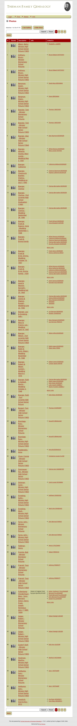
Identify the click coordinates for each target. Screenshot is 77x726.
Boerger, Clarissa (21, 187)
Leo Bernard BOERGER (56, 311)
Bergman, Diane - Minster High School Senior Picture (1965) (23, 101)
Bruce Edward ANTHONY (56, 55)
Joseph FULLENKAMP (55, 599)
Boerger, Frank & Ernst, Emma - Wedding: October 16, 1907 (23, 257)
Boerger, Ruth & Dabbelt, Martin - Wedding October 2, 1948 (23, 385)
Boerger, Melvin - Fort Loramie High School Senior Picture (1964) (23, 338)
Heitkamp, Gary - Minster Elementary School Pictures (22, 677)
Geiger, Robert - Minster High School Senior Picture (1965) (23, 636)
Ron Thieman (42, 724)
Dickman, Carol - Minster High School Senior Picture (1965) (23, 487)
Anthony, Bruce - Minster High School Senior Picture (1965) (23, 75)
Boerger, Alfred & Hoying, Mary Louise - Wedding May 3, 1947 (23, 155)
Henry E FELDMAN (54, 545)
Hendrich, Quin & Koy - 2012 (23, 701)
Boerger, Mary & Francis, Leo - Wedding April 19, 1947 (23, 325)
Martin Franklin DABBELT (56, 387)
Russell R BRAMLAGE (55, 421)
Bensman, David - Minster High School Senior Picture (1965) (23, 88)
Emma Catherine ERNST (56, 253)
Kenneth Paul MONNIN (56, 282)
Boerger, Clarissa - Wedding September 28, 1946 (22, 213)
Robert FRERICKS (54, 552)
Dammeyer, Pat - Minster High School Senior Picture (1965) (23, 474)
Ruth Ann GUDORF (54, 644)
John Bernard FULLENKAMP (57, 597)
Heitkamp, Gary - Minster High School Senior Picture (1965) (23, 691)
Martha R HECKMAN (55, 658)
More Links (50, 247)
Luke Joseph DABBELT (55, 385)
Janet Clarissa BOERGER (56, 281)
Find (18, 17)
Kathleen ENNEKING (55, 495)
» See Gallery (26, 28)
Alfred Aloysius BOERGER (56, 149)
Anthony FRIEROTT (54, 565)
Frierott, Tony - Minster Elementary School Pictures (23, 570)
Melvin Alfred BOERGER (56, 333)
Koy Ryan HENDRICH (55, 699)
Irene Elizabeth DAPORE (56, 223)
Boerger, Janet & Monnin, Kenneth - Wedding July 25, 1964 (23, 287)
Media (26, 17)
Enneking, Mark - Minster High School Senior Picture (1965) (23, 513)
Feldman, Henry (21, 547)
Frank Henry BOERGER (56, 251)
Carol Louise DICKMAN (56, 482)
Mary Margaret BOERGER (56, 300)
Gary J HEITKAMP (54, 671)
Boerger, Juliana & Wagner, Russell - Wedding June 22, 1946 (23, 302)
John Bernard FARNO (55, 521)
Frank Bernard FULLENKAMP (58, 595)
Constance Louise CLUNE (56, 456)
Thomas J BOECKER (55, 109)
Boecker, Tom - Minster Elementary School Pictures (23, 114)
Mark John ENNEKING (55, 508)
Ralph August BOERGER (56, 346)
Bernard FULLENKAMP (56, 593)
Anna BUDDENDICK (55, 449)
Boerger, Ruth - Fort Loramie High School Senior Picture (23, 399)
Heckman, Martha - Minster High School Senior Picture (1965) (23, 662)
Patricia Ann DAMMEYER (56, 469)
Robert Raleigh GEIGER (56, 616)
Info (33, 17)
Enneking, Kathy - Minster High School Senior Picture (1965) (23, 500)
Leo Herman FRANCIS (55, 322)
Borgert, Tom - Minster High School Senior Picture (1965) (23, 413)
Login (10, 17)
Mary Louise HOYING (55, 151)
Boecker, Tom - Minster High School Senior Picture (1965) (23, 127)
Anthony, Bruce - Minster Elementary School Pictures (22, 61)
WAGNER (51, 302)
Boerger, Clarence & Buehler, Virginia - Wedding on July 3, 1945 (23, 177)
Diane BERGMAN (54, 96)
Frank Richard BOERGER (56, 221)
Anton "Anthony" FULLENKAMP (58, 591)
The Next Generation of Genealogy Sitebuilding (30, 721)
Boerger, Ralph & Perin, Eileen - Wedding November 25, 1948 (23, 352)
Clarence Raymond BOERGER (58, 171)
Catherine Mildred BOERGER (57, 164)
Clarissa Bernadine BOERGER (58, 186)
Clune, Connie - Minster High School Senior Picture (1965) (23, 461)
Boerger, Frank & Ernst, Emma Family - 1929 (23, 270)
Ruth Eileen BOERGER (55, 383)
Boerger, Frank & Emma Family (23, 239)
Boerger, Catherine (22, 165)
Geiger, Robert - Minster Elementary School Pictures (22, 622)
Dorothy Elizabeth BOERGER (57, 244)
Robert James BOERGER (56, 362)
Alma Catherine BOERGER (57, 268)
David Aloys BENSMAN (56, 83)
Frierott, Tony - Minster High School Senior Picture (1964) (23, 583)
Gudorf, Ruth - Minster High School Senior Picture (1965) (23, 649)
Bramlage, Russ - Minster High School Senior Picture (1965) (23, 441)
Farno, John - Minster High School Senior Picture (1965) (23, 538)
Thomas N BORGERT (55, 408)
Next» (9, 35)
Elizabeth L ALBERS (55, 44)
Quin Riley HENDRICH (55, 701)
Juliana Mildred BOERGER (56, 298)
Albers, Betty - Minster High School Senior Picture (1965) (23, 47)
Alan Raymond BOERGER (56, 136)
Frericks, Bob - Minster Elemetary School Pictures (23, 557)
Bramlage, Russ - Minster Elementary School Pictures (22, 427)
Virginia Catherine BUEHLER (57, 172)
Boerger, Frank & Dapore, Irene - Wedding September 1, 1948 (23, 227)
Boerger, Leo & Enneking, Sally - (23, 314)
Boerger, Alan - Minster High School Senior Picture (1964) (23, 140)
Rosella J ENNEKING (55, 313)
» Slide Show (38, 28)
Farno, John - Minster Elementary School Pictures (23, 526)
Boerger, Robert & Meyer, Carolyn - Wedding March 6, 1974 (21, 369)
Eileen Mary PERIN (54, 348)
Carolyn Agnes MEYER (55, 363)
